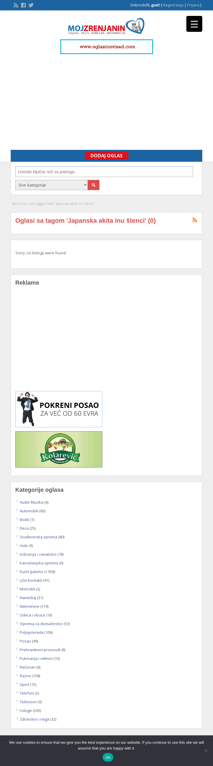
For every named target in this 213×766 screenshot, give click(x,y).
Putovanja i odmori (36, 658)
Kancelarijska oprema (39, 563)
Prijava (193, 5)
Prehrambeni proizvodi (40, 649)
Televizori (28, 701)
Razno (25, 675)
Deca (24, 528)
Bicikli (24, 519)
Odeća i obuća (32, 615)
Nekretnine (29, 606)
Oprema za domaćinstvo (41, 623)
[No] (206, 751)
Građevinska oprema (38, 536)
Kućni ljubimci (31, 571)
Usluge (26, 710)
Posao (25, 641)
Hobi (24, 545)
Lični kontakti (31, 580)
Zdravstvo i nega (34, 719)
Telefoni (27, 693)
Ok (107, 757)
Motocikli (27, 589)
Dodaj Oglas (106, 155)
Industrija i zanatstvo (38, 554)
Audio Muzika (31, 502)
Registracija (173, 5)
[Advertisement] (106, 99)
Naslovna (19, 203)
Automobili (29, 510)
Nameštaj (28, 597)
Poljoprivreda (31, 632)
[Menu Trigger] (194, 24)
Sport (24, 684)
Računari (27, 667)
